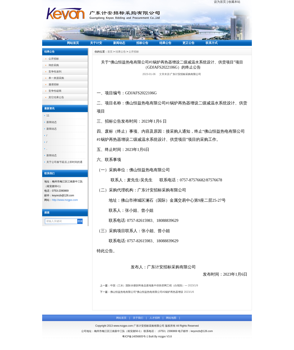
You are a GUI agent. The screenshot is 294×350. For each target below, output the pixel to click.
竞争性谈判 (55, 71)
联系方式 (212, 43)
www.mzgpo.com (123, 325)
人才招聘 (155, 317)
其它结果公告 (56, 97)
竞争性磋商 (55, 90)
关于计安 (96, 43)
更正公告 (189, 43)
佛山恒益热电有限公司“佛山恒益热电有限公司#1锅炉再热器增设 (146, 291)
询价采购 (54, 65)
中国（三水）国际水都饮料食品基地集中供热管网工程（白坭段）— (148, 285)
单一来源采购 (56, 78)
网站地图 (171, 317)
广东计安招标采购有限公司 (185, 74)
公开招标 (54, 58)
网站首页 (73, 43)
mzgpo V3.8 (165, 336)
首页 (110, 51)
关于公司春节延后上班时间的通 (64, 162)
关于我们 (138, 317)
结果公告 (165, 43)
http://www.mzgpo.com (65, 199)
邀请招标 (54, 84)
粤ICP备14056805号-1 (135, 336)
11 (47, 115)
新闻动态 (119, 43)
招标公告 (142, 43)
